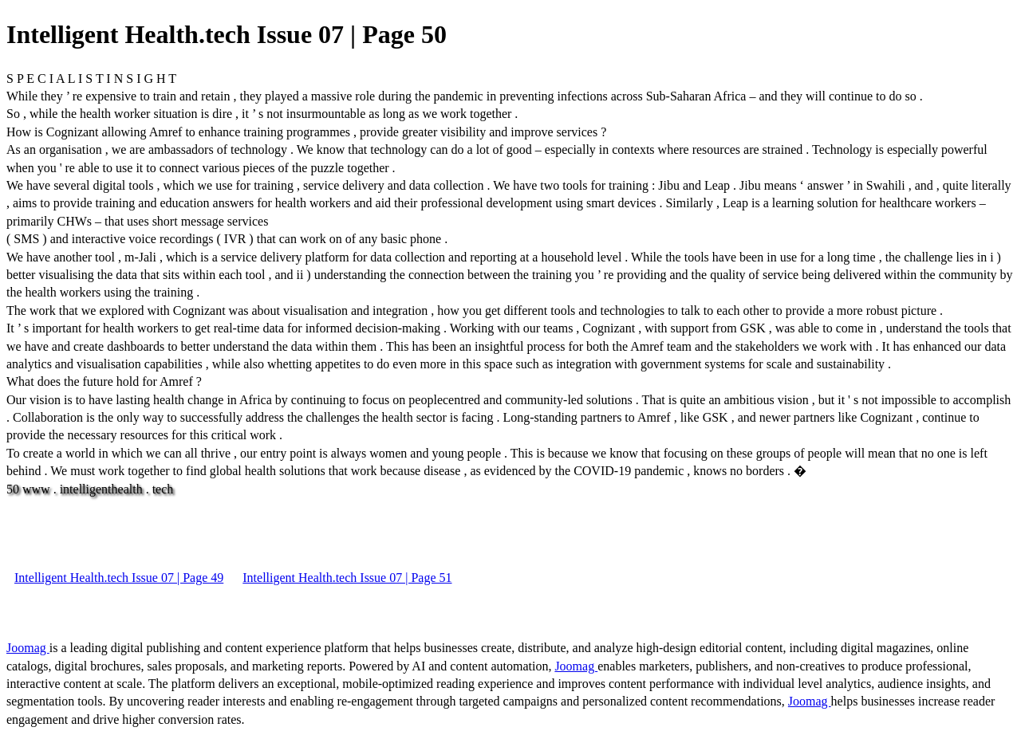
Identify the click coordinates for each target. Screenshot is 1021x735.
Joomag (27, 647)
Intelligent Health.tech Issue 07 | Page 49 (118, 577)
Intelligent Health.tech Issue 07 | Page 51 (346, 577)
